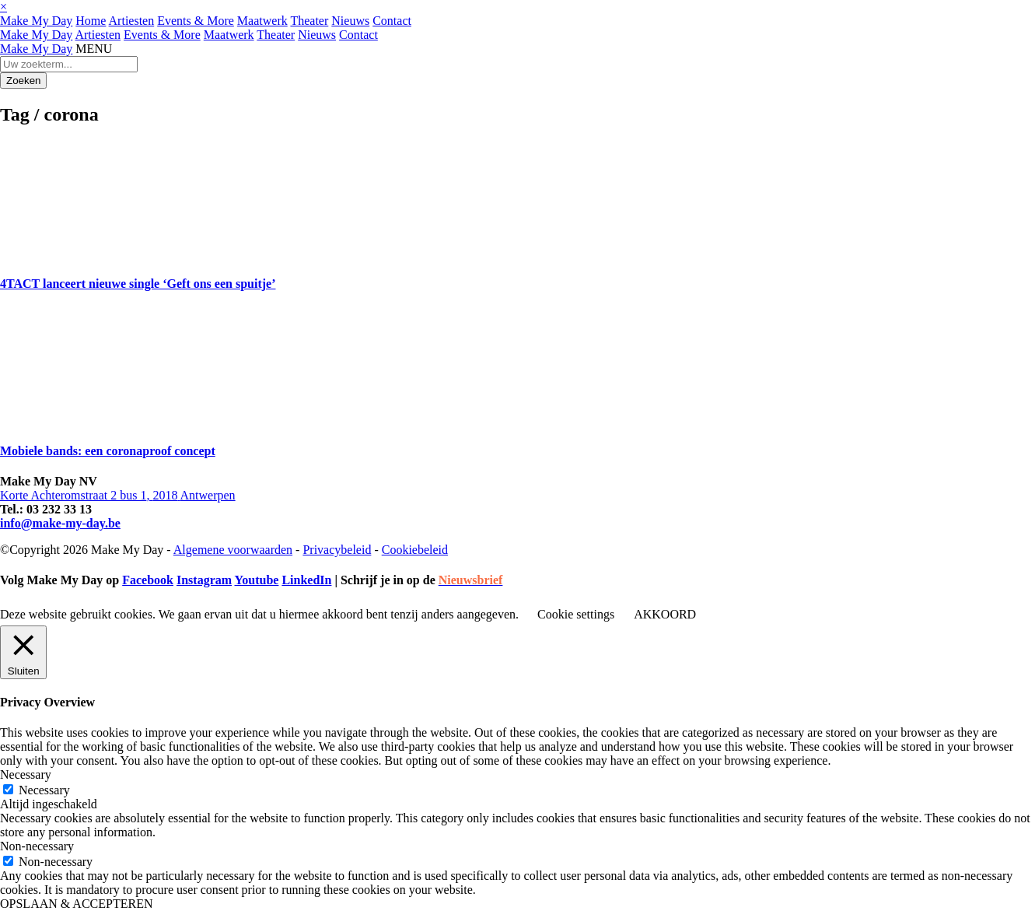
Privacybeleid (336, 549)
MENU (93, 48)
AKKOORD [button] (665, 614)
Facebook (147, 580)
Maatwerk (262, 20)
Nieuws (350, 20)
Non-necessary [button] (37, 846)
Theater (309, 20)
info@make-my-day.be (60, 523)
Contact (391, 20)
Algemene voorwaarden (232, 549)
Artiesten (132, 20)
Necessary (44, 790)
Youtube (256, 580)
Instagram (204, 580)
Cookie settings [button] (575, 614)
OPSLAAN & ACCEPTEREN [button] (76, 903)
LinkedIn (306, 580)
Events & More (195, 20)
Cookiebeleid (415, 549)
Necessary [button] (25, 774)
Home (90, 20)
